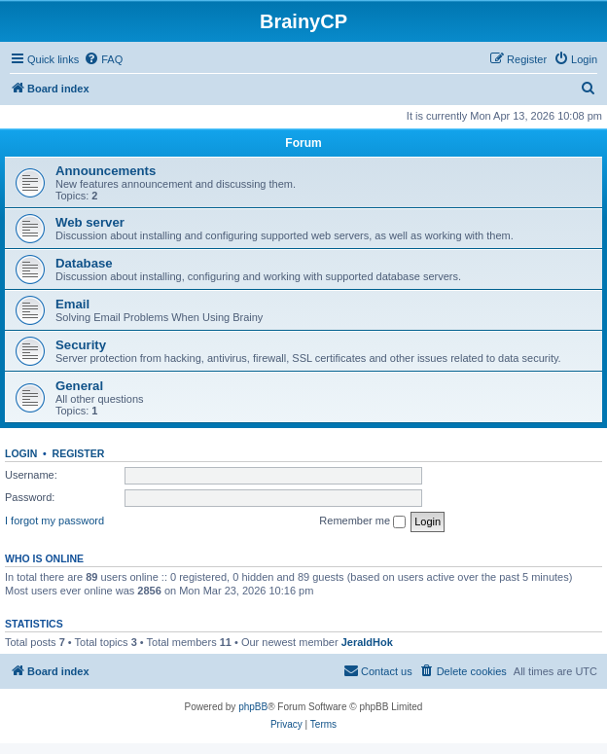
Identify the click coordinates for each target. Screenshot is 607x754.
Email (72, 304)
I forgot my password (54, 520)
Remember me (362, 521)
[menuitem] (103, 59)
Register (79, 453)
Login (21, 453)
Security (80, 345)
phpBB (253, 706)
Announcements (105, 170)
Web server (90, 222)
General (79, 385)
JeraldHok (367, 642)
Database (84, 263)
